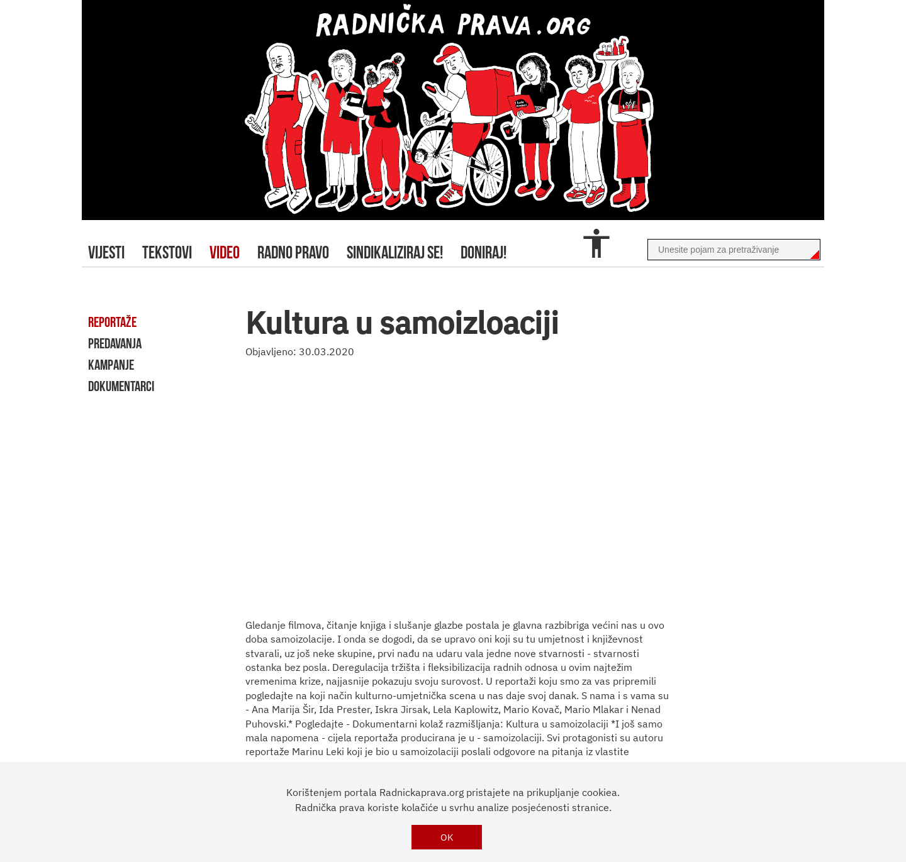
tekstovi (167, 252)
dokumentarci (121, 386)
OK (447, 837)
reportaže (112, 321)
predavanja (115, 343)
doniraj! (483, 252)
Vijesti (106, 252)
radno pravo (293, 252)
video (225, 252)
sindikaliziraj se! (395, 252)
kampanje (111, 364)
